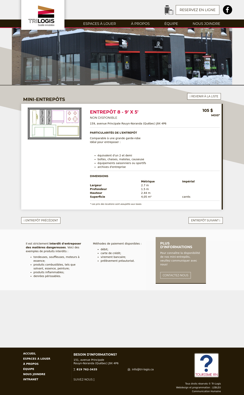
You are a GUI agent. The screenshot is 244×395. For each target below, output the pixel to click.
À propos (140, 24)
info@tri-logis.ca (143, 369)
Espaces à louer (99, 24)
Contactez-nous (175, 275)
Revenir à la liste (204, 96)
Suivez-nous (84, 379)
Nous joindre (206, 24)
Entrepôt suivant (205, 220)
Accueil (29, 353)
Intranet (30, 379)
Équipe (171, 24)
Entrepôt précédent (41, 220)
